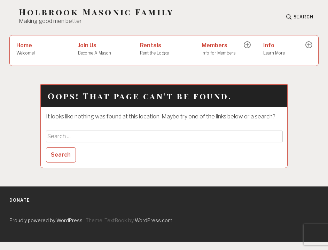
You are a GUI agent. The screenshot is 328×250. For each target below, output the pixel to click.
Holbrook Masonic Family (96, 12)
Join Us (102, 49)
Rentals (164, 49)
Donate (19, 200)
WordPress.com (153, 220)
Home (40, 49)
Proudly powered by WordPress (46, 220)
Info (284, 49)
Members (223, 49)
